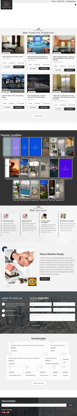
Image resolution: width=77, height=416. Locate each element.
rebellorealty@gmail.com (12, 315)
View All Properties (38, 116)
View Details (7, 66)
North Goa (16, 157)
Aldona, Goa (53, 157)
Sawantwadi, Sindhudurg (12, 179)
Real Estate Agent (8, 221)
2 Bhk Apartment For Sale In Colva (12, 56)
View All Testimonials (38, 383)
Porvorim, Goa (44, 200)
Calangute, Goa (54, 179)
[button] (70, 1)
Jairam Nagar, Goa (34, 179)
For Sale (6, 53)
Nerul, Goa (52, 200)
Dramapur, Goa (44, 179)
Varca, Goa (16, 200)
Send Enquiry (18, 66)
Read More (13, 347)
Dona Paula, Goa (25, 200)
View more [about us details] (44, 278)
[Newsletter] (34, 405)
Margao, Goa (45, 157)
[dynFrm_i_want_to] (64, 310)
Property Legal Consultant (45, 221)
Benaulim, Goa (24, 179)
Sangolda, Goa (35, 200)
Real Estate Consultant (67, 221)
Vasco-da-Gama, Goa (35, 157)
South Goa (7, 157)
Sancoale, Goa (70, 157)
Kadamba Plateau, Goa (65, 179)
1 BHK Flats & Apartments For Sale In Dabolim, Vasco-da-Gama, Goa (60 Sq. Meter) (64, 97)
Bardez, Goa (24, 157)
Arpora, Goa (61, 157)
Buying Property (27, 221)
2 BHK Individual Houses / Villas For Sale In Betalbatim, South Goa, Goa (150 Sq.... (64, 58)
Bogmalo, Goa (60, 200)
